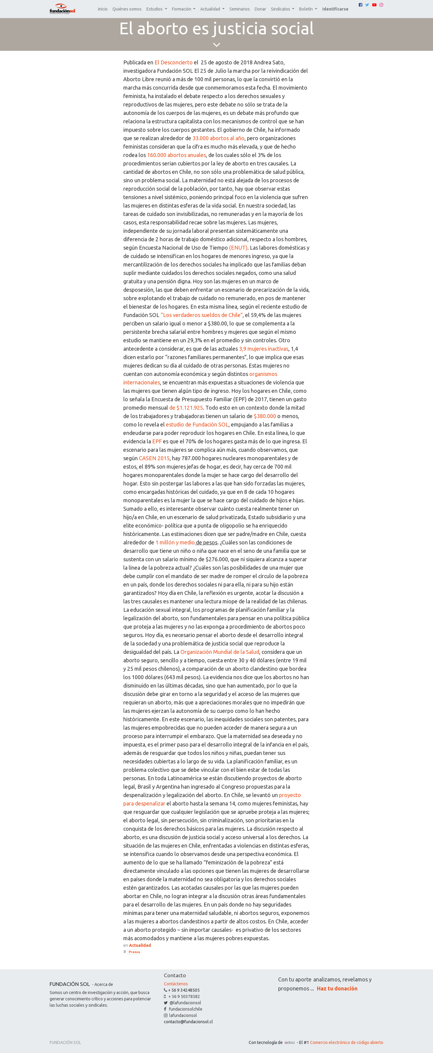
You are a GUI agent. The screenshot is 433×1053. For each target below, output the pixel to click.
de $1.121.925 (186, 408)
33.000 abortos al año (218, 138)
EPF (157, 441)
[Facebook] (360, 4)
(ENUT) (238, 248)
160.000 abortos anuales (176, 155)
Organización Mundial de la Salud (219, 652)
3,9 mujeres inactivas (263, 349)
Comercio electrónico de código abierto (346, 1042)
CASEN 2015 (154, 458)
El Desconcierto (174, 62)
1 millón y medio (175, 542)
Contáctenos (176, 983)
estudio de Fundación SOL (197, 424)
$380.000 (265, 416)
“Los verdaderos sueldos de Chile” (202, 315)
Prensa (134, 952)
